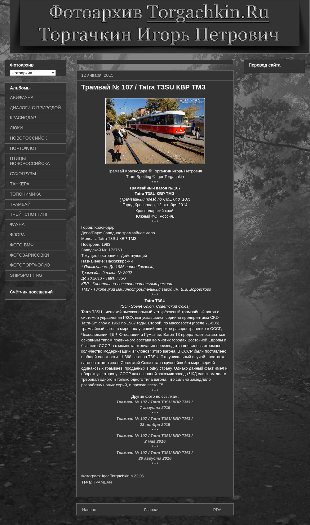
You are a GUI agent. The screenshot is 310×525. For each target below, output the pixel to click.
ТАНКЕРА (19, 183)
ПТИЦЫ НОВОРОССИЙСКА (30, 161)
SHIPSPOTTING (26, 275)
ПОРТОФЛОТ (23, 148)
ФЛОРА (17, 234)
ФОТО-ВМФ (22, 244)
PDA (217, 509)
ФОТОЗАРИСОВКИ (29, 255)
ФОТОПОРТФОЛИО (30, 264)
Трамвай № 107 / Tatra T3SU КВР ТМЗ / (154, 402)
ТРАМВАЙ (102, 482)
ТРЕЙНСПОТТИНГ (29, 214)
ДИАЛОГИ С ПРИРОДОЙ (35, 107)
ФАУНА (17, 224)
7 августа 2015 (155, 407)
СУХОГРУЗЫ (23, 173)
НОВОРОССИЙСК (28, 138)
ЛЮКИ (16, 127)
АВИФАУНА (21, 97)
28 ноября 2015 (155, 424)
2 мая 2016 (155, 441)
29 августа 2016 (155, 458)
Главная (151, 509)
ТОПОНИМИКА (25, 194)
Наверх (89, 509)
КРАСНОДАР (23, 117)
